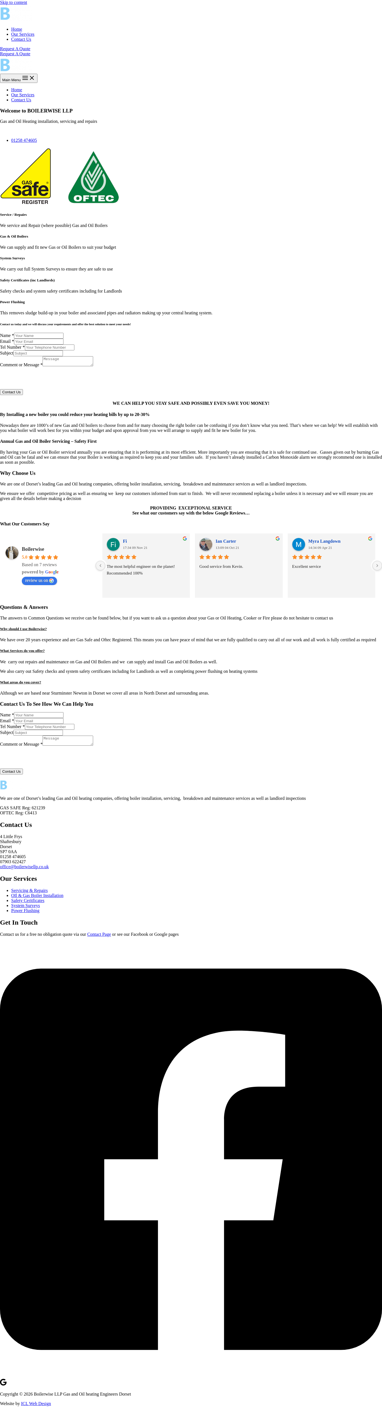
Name (7, 335)
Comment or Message (21, 366)
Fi (125, 542)
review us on (39, 582)
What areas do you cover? (20, 684)
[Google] (3, 1388)
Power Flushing (25, 913)
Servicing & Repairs (29, 893)
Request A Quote (15, 53)
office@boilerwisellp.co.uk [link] (24, 870)
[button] (191, 630)
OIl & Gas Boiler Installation (37, 898)
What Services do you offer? (22, 652)
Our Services (22, 34)
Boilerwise (33, 551)
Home (16, 29)
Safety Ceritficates (27, 903)
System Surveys (25, 908)
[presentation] (42, 380)
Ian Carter (226, 542)
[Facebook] (191, 1379)
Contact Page (99, 937)
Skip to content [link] (13, 2)
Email (7, 341)
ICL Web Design (36, 1407)
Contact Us (21, 39)
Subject (6, 353)
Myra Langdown (324, 542)
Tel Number (12, 347)
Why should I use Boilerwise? (23, 630)
